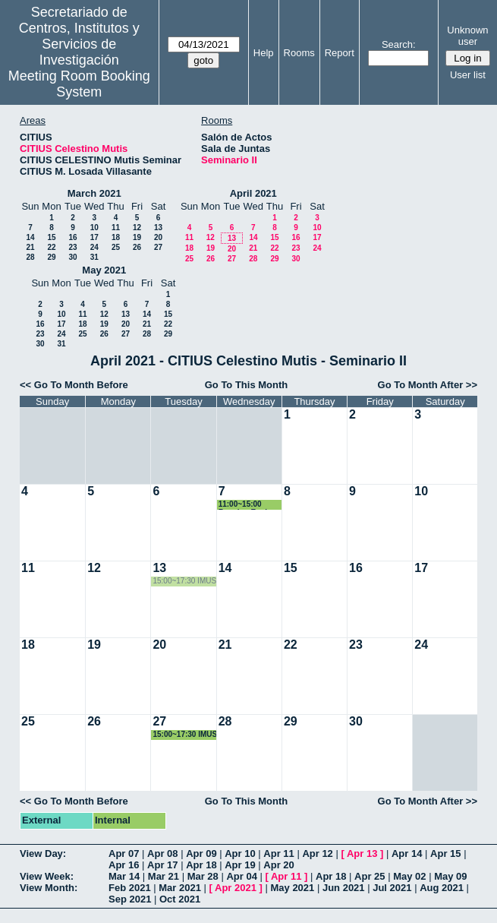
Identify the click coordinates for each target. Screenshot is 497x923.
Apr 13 (362, 853)
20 (158, 237)
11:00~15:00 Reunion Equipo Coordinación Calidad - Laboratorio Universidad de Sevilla (248, 505)
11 (116, 227)
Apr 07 (124, 853)
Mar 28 (203, 876)
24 (94, 247)
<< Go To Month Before (74, 384)
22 (51, 247)
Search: (399, 44)
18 (116, 237)
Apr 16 (124, 865)
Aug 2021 (442, 887)
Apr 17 (162, 865)
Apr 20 (278, 865)
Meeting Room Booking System (79, 84)
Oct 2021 (179, 899)
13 (158, 227)
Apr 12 (317, 853)
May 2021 (104, 270)
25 (116, 247)
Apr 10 (240, 853)
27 (158, 247)
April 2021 (253, 193)
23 (72, 247)
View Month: (48, 887)
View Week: (47, 876)
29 (51, 257)
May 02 (409, 876)
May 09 (450, 876)
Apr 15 (445, 853)
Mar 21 (163, 876)
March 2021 (94, 193)
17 (94, 237)
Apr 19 (240, 865)
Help (263, 52)
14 (30, 237)
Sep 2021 (130, 899)
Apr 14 (407, 853)
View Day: (43, 853)
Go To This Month (246, 384)
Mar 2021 (180, 887)
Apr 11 (278, 853)
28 (30, 257)
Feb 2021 (130, 887)
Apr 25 (369, 876)
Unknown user (467, 35)
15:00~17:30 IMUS (184, 581)
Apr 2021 (235, 887)
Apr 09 (201, 853)
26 (137, 247)
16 (72, 237)
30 (72, 257)
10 (94, 227)
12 (137, 227)
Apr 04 (241, 876)
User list (468, 75)
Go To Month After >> (427, 384)
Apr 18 (201, 865)
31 (94, 257)
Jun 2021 (343, 887)
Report (339, 52)
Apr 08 (162, 853)
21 (30, 247)
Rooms (299, 52)
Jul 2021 (392, 887)
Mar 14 (124, 876)
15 (51, 237)
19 (137, 237)
